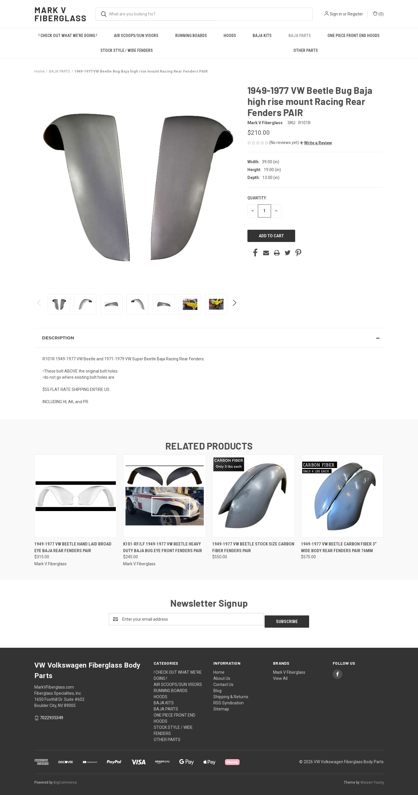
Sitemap (221, 706)
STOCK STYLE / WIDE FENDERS (126, 50)
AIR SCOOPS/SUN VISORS (136, 35)
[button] (316, 143)
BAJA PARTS (299, 35)
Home (218, 670)
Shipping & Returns (230, 694)
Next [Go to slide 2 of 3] (234, 308)
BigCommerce (65, 780)
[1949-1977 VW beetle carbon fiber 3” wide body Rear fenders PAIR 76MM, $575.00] (342, 496)
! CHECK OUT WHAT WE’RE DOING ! (67, 35)
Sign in (336, 14)
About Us (221, 676)
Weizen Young (372, 780)
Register (355, 14)
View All (280, 676)
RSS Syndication (228, 700)
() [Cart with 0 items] (378, 13)
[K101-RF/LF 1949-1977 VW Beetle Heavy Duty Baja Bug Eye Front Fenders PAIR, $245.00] (164, 496)
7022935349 (51, 715)
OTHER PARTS (305, 50)
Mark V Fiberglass (289, 670)
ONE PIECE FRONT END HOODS (353, 35)
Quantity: (257, 198)
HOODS (230, 35)
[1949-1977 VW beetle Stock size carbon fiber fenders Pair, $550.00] (253, 496)
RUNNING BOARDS (191, 35)
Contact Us (223, 682)
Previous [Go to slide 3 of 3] (39, 308)
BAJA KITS (262, 35)
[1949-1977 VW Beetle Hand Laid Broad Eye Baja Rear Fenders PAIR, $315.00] (76, 496)
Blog (217, 688)
